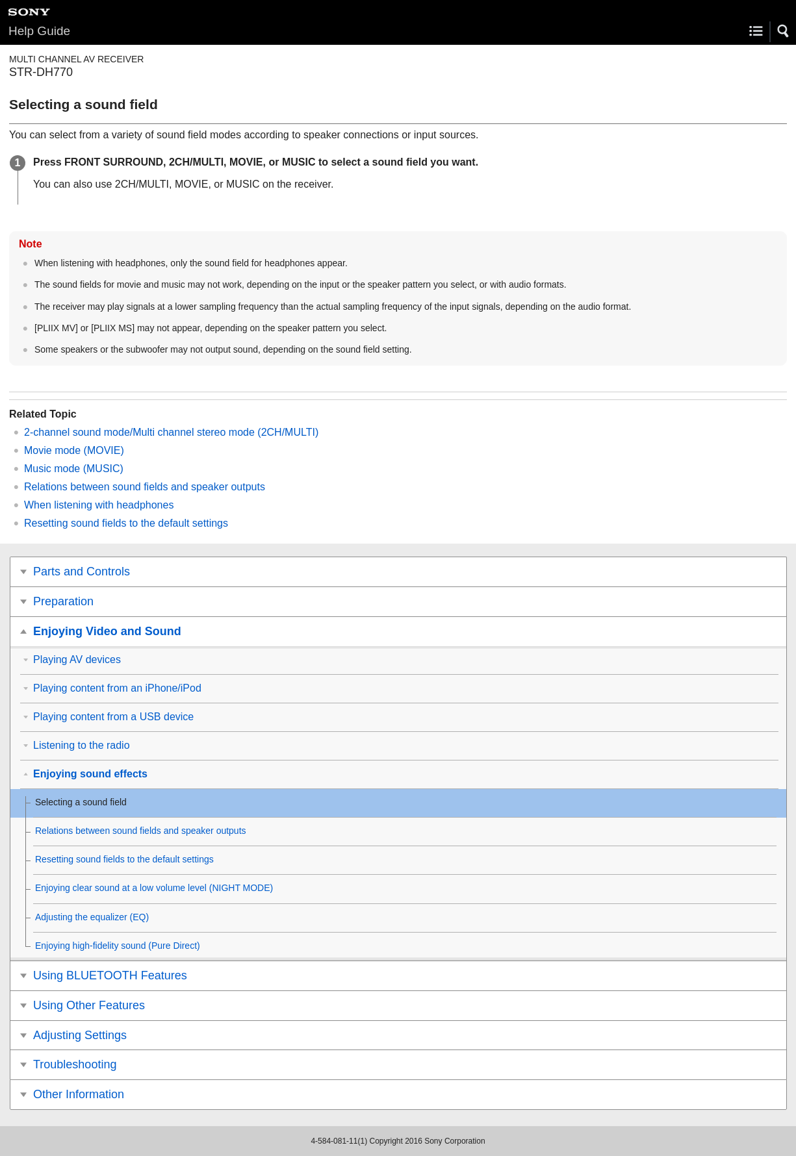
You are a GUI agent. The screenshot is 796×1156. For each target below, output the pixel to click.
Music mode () (73, 468)
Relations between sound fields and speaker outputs (144, 486)
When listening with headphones (98, 504)
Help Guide (39, 31)
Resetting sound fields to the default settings (126, 523)
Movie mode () (74, 450)
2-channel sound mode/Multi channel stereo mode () (171, 432)
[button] (784, 31)
